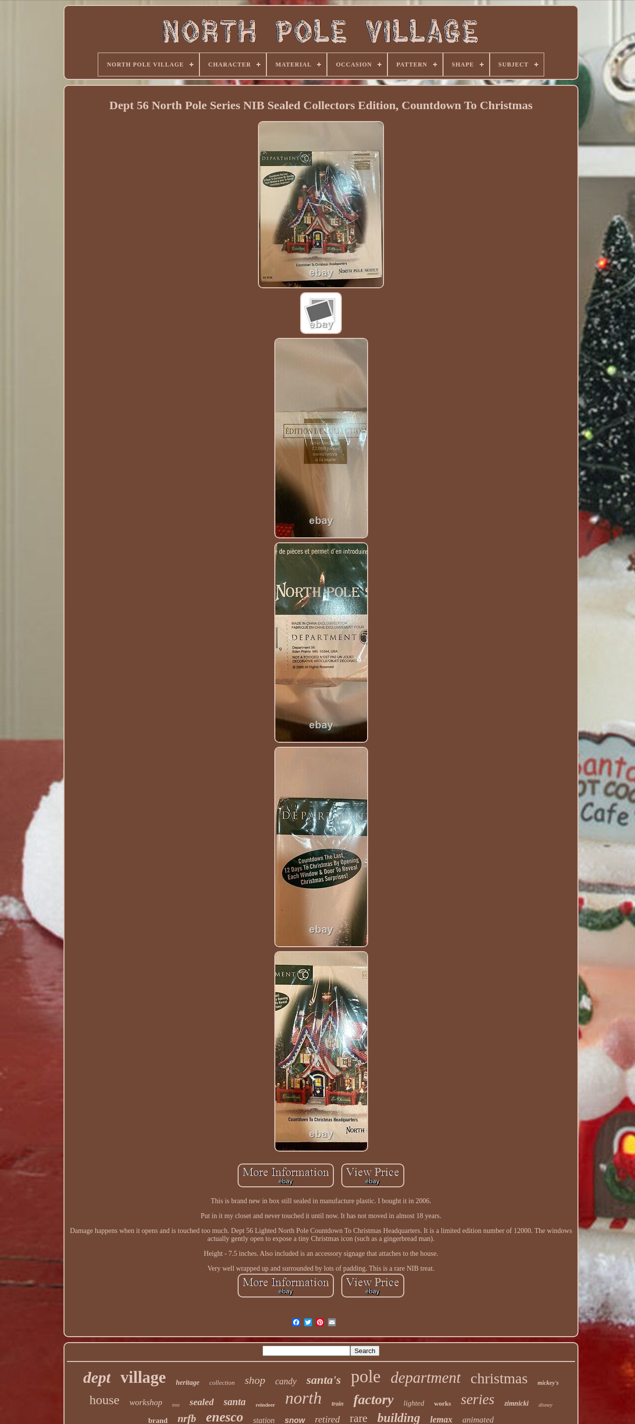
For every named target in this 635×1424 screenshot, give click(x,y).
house (104, 1400)
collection (222, 1382)
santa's (324, 1379)
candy (286, 1381)
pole (366, 1376)
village (143, 1377)
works (442, 1403)
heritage (187, 1382)
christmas (499, 1378)
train (337, 1403)
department (425, 1377)
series (478, 1399)
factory (373, 1399)
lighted (413, 1403)
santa (235, 1401)
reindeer (265, 1405)
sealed (202, 1402)
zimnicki (517, 1403)
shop (255, 1380)
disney (546, 1405)
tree (176, 1405)
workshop (145, 1402)
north (303, 1398)
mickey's (548, 1382)
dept (97, 1377)
